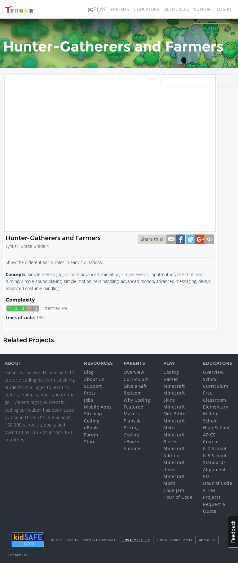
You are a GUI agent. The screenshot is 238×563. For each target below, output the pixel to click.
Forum (91, 435)
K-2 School (214, 448)
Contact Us (17, 554)
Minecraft (174, 386)
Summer (133, 448)
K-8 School (214, 455)
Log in (224, 9)
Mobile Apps (98, 407)
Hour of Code (177, 497)
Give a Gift (135, 386)
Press (90, 393)
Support (203, 9)
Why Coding (137, 400)
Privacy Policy (135, 540)
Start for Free (211, 28)
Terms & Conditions (98, 540)
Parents (120, 9)
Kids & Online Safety (174, 540)
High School (216, 428)
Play (97, 9)
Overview (134, 372)
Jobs (88, 400)
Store (90, 442)
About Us (94, 379)
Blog (89, 372)
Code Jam (173, 490)
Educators (146, 9)
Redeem (133, 393)
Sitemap (93, 414)
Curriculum (136, 379)
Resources (176, 9)
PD (206, 476)
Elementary (215, 407)
